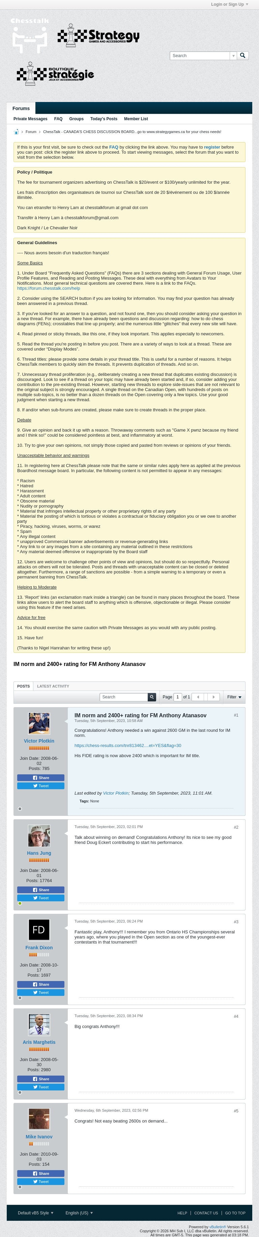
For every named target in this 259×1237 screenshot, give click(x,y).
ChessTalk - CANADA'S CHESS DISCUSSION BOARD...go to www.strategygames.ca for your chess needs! (132, 132)
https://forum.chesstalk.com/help (48, 288)
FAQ (58, 119)
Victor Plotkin (39, 741)
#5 (236, 1111)
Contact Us (206, 1213)
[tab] (23, 686)
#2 (236, 827)
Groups (76, 119)
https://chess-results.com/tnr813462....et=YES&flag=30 (128, 745)
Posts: (35, 768)
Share (40, 777)
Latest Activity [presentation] (53, 686)
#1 (236, 715)
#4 (236, 1016)
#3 (236, 922)
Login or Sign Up (229, 4)
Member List (136, 119)
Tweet (41, 785)
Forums (21, 108)
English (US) (79, 1213)
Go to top (235, 1213)
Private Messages (30, 119)
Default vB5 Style (35, 1213)
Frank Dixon (39, 947)
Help (182, 1213)
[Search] (203, 55)
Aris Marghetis (39, 1042)
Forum (31, 132)
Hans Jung (39, 853)
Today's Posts (103, 119)
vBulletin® (217, 1227)
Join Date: (30, 758)
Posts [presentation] (23, 686)
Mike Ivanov (39, 1136)
